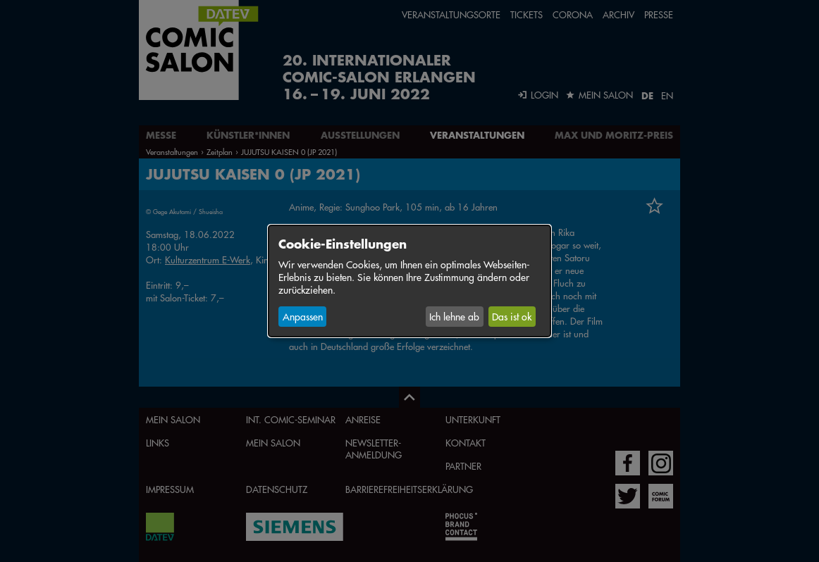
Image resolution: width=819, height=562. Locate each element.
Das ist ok (511, 316)
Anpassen (303, 316)
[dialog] (409, 281)
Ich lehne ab (454, 316)
